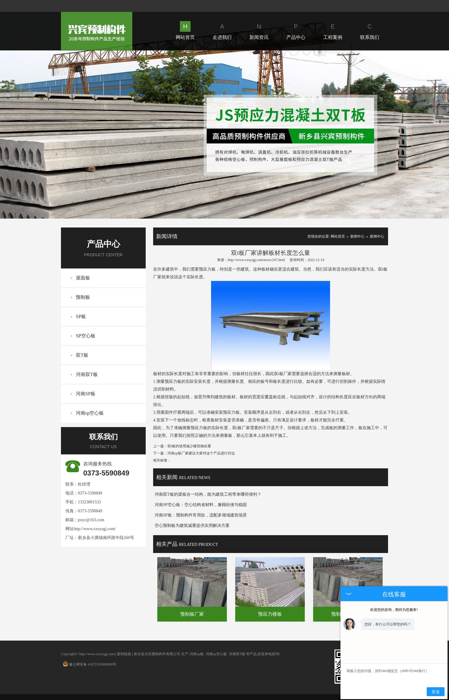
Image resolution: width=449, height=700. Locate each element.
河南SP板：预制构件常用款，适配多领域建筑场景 (201, 515)
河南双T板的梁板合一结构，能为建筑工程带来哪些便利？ (208, 494)
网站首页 (185, 30)
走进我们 (222, 30)
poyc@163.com (91, 520)
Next (368, 134)
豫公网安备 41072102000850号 (89, 664)
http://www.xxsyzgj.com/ (95, 529)
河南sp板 (197, 654)
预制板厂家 (192, 614)
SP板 (81, 316)
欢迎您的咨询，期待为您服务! (393, 610)
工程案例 (332, 30)
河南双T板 (87, 374)
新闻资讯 (259, 30)
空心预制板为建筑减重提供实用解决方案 (192, 525)
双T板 (82, 355)
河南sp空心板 (90, 412)
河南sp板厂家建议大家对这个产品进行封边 (201, 453)
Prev (80, 134)
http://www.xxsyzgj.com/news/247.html (256, 260)
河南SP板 (85, 393)
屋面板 (83, 277)
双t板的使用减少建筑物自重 (189, 446)
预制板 (83, 297)
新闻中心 (357, 236)
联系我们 (369, 30)
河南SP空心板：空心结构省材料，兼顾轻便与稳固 (201, 505)
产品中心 (295, 30)
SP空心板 (85, 335)
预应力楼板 (270, 614)
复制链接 (124, 654)
